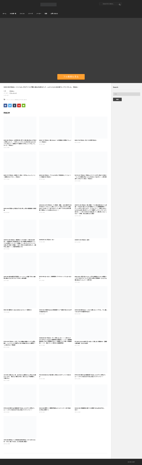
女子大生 (21, 99)
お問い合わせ (54, 13)
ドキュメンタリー (10, 99)
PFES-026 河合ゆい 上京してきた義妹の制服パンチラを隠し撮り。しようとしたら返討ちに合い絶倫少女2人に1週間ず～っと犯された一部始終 (20, 343)
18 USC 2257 (131, 462)
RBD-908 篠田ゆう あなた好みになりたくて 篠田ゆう (18, 310)
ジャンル (22, 13)
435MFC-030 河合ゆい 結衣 (82, 240)
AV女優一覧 (13, 13)
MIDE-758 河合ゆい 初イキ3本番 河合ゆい (86, 140)
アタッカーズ (13, 93)
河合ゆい (12, 91)
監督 (46, 13)
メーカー (38, 13)
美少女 (25, 99)
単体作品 (17, 99)
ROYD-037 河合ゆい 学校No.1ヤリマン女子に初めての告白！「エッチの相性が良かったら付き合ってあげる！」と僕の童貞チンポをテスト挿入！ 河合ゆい (91, 177)
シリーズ (30, 13)
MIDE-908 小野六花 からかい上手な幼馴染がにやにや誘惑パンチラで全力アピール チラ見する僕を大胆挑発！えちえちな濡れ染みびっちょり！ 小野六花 (91, 278)
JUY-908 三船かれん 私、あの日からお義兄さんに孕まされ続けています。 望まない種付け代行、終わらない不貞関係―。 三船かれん (20, 376)
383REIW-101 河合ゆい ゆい (46, 239)
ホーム (4, 13)
